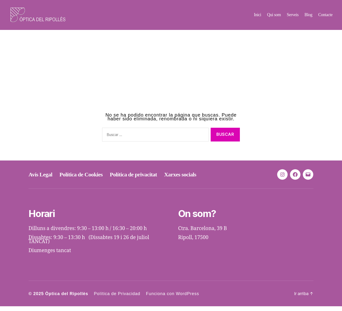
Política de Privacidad (117, 298)
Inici (257, 17)
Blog (308, 17)
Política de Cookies (81, 179)
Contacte (325, 17)
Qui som (274, 17)
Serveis (293, 17)
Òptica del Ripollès (66, 298)
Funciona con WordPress (172, 298)
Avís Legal (40, 179)
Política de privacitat (133, 179)
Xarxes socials (180, 179)
